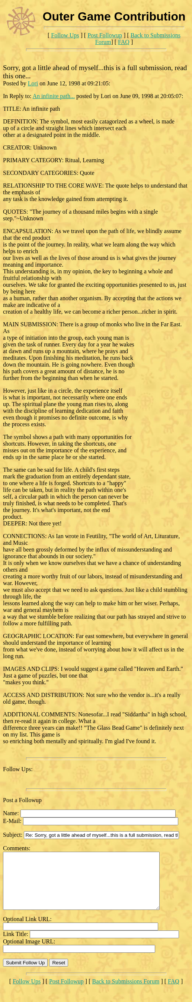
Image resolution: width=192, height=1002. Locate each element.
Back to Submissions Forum (125, 992)
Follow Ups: (18, 769)
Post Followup (104, 35)
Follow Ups (65, 35)
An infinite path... (54, 96)
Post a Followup (22, 800)
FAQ (123, 42)
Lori (33, 83)
